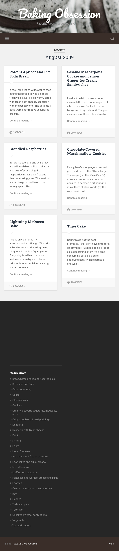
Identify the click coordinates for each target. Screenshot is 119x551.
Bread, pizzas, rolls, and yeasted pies (33, 378)
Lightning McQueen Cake (26, 223)
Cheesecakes (20, 400)
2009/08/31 (19, 132)
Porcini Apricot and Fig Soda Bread (29, 74)
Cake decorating (21, 389)
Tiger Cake (76, 226)
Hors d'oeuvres (21, 451)
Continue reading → (21, 120)
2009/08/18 (19, 205)
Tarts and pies (20, 504)
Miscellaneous (20, 467)
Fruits (15, 445)
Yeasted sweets (21, 525)
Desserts (17, 424)
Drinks (16, 435)
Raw (14, 493)
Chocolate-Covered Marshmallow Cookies (86, 151)
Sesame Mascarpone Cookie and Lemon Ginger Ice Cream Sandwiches (84, 78)
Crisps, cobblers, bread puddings (31, 419)
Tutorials (17, 509)
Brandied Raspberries (27, 148)
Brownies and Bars (23, 384)
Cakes (16, 394)
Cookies (17, 405)
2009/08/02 (76, 282)
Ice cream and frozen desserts (30, 456)
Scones (16, 498)
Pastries (17, 483)
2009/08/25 (76, 133)
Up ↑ (111, 543)
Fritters (16, 440)
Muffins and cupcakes (25, 472)
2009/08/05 (19, 286)
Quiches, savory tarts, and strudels (32, 488)
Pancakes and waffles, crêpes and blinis (35, 477)
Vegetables (19, 520)
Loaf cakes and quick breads (29, 461)
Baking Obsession (59, 13)
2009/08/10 (76, 209)
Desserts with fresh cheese (28, 430)
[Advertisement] (33, 338)
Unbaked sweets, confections (29, 514)
